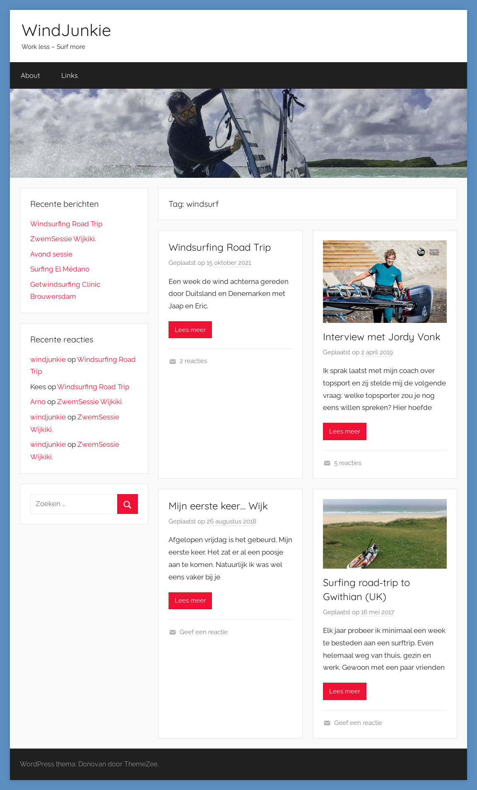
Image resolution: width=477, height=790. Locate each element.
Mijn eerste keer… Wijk (218, 505)
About (30, 75)
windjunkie (48, 359)
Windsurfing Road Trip (220, 247)
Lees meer (190, 330)
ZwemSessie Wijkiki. (63, 239)
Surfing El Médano (59, 269)
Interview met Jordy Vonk (382, 336)
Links (69, 75)
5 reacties (347, 463)
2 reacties (193, 361)
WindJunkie (66, 29)
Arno (38, 401)
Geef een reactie (204, 632)
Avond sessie (51, 254)
